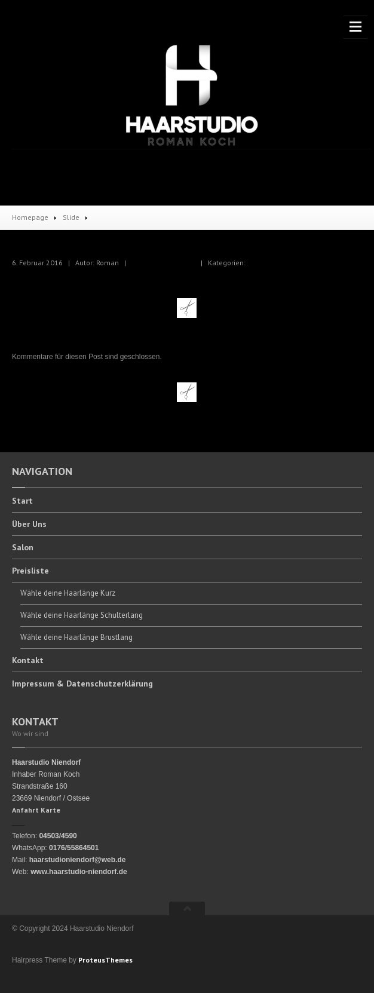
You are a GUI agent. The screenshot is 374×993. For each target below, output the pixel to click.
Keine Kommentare (163, 262)
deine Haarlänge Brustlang (76, 637)
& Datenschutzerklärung (82, 683)
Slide (71, 217)
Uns (29, 524)
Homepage (30, 217)
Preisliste (30, 570)
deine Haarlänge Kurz (67, 593)
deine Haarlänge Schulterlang (81, 615)
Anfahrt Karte (36, 809)
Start (22, 501)
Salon (22, 547)
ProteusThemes (105, 959)
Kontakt (28, 660)
